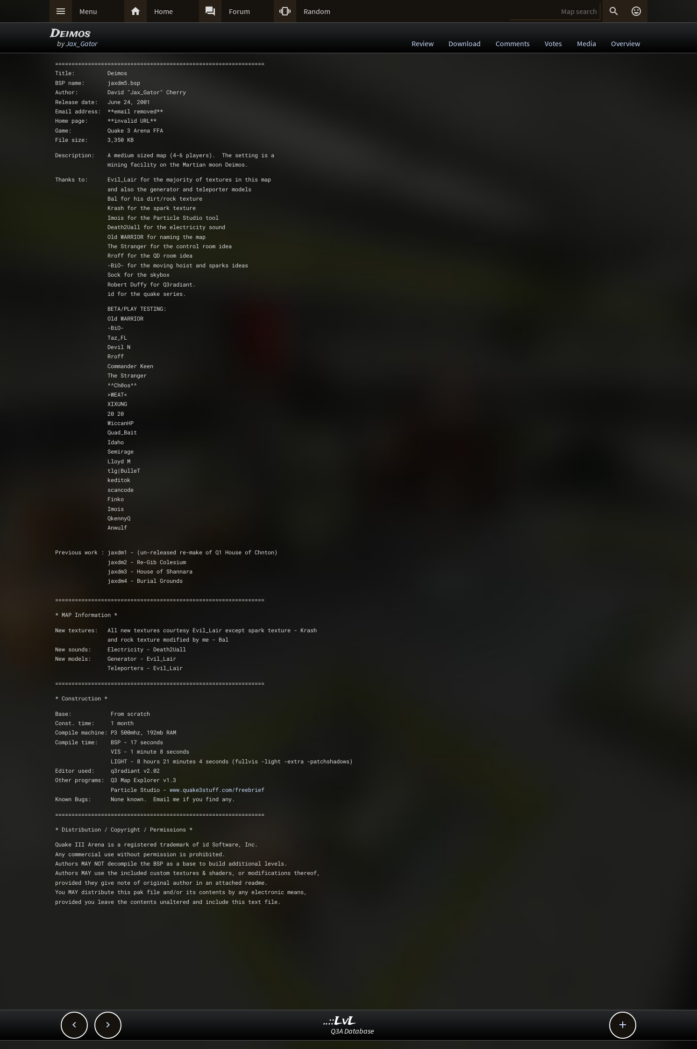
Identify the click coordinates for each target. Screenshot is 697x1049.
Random (317, 11)
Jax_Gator (81, 43)
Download (464, 43)
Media (586, 43)
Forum (239, 11)
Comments (513, 43)
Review (423, 43)
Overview (625, 43)
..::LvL (340, 1021)
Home (163, 11)
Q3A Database (352, 1030)
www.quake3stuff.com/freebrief (217, 789)
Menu (88, 11)
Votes (553, 43)
